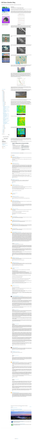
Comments (3, 148)
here (12, 182)
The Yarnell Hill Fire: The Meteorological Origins (5, 122)
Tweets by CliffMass (3, 89)
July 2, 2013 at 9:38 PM (17, 196)
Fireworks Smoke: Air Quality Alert (6, 121)
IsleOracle (13, 392)
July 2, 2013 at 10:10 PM (16, 200)
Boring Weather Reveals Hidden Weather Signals (5, 119)
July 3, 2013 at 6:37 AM (15, 216)
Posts (3, 147)
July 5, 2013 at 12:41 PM (17, 351)
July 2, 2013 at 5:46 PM (17, 179)
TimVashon (13, 200)
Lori (12, 228)
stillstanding (13, 196)
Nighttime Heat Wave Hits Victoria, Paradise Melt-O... (6, 113)
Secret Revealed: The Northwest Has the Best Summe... (6, 110)
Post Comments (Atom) (15, 407)
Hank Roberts (13, 179)
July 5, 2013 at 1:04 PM (16, 355)
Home (21, 406)
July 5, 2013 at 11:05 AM (16, 347)
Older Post (30, 406)
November (4, 102)
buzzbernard (13, 257)
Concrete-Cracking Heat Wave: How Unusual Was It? (6, 123)
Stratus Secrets (4, 112)
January (3, 128)
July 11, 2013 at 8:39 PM (16, 379)
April (3, 126)
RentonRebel (13, 285)
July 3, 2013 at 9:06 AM (15, 228)
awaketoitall (13, 262)
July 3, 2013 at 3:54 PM (17, 285)
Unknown (13, 156)
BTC (12, 216)
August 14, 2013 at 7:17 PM (16, 392)
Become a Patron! (3, 44)
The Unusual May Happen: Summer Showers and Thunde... (6, 114)
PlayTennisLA (3, 144)
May (3, 125)
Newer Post (12, 406)
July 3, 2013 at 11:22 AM (17, 257)
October (3, 103)
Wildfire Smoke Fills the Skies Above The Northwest (16, 409)
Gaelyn (12, 347)
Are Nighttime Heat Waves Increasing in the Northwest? (6, 111)
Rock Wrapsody (13, 351)
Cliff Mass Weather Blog (8, 2)
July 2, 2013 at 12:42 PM (16, 156)
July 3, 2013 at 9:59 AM (16, 243)
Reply (12, 161)
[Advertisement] (6, 29)
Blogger (17, 438)
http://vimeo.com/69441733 (21, 98)
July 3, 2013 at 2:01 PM (16, 262)
